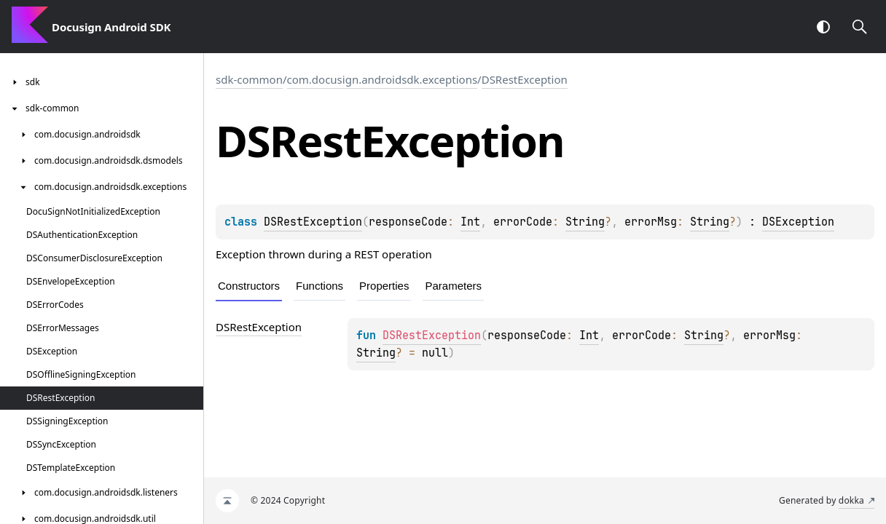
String (585, 222)
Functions (319, 285)
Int (470, 222)
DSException (798, 222)
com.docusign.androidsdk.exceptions (382, 79)
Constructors (249, 285)
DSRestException (525, 79)
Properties (384, 285)
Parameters (453, 285)
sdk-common (249, 79)
